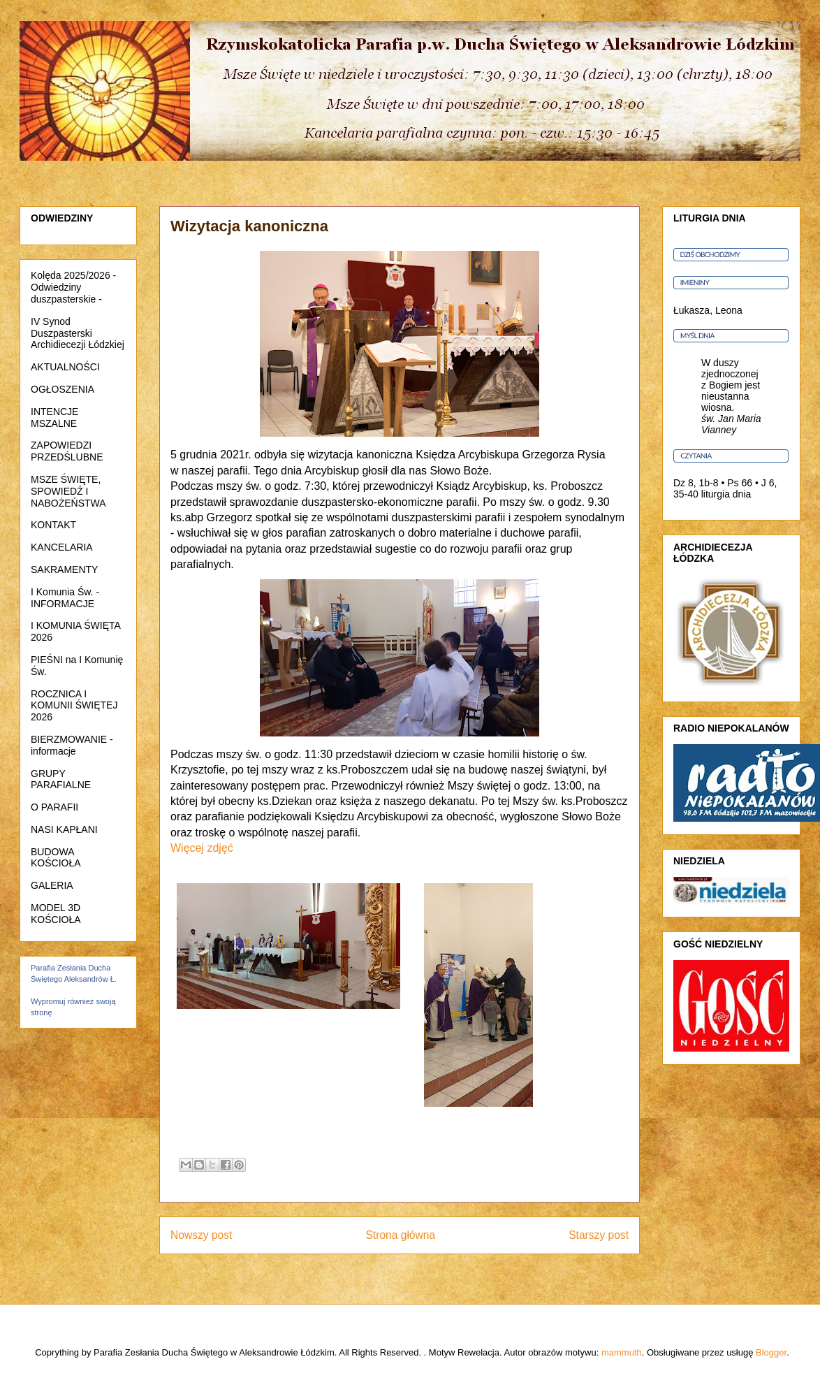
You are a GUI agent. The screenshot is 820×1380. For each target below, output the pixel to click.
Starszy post (599, 1235)
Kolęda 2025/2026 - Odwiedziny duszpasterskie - (73, 287)
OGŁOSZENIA (62, 389)
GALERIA (52, 885)
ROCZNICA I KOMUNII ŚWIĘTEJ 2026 (74, 705)
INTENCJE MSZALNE (54, 417)
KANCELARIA (62, 547)
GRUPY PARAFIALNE (61, 779)
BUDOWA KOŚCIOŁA (56, 857)
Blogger (771, 1352)
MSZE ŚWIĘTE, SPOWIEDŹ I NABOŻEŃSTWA (68, 491)
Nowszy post (201, 1235)
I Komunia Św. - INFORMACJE (65, 597)
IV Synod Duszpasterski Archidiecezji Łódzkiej (77, 333)
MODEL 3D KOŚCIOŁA (56, 913)
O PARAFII (54, 807)
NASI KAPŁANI (64, 829)
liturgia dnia (726, 494)
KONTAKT (53, 524)
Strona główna (400, 1235)
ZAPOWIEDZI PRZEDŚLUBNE (67, 451)
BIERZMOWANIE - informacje (72, 745)
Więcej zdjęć (201, 848)
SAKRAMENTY (64, 569)
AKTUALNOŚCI (65, 366)
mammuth (621, 1352)
